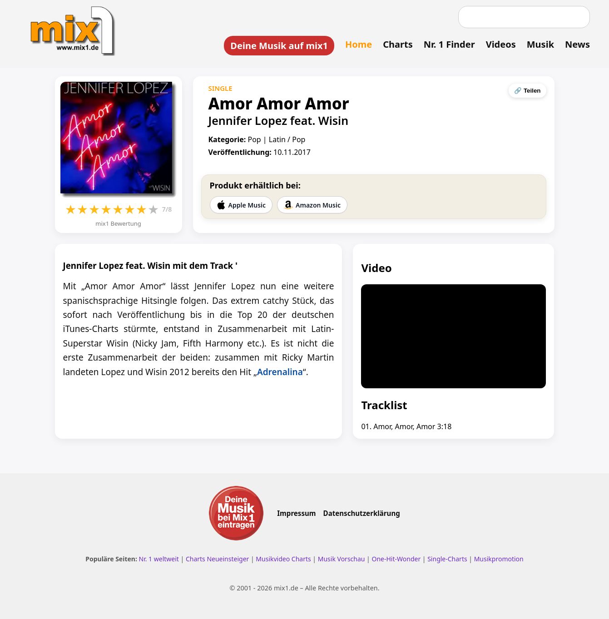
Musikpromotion (499, 559)
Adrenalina (280, 372)
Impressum (296, 513)
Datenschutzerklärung (361, 513)
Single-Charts (447, 559)
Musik (540, 44)
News (577, 44)
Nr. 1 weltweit (159, 559)
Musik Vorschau (341, 559)
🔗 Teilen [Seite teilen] (527, 90)
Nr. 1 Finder (449, 44)
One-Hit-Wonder (396, 559)
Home (358, 44)
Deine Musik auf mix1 (279, 46)
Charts (397, 44)
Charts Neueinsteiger (217, 559)
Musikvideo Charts (283, 559)
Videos (501, 44)
